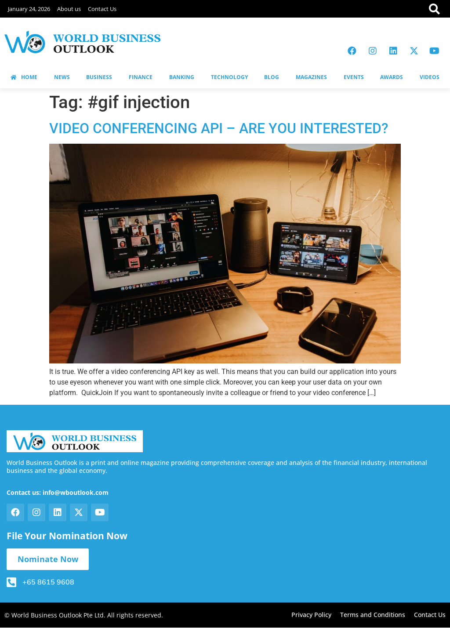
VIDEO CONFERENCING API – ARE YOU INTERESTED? (218, 128)
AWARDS (391, 77)
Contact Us (102, 9)
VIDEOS (429, 77)
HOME (24, 77)
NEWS (62, 77)
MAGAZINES (311, 77)
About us (69, 9)
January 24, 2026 (29, 9)
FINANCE (140, 77)
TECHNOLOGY (229, 77)
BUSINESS (99, 77)
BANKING (181, 77)
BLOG (271, 77)
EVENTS (354, 77)
